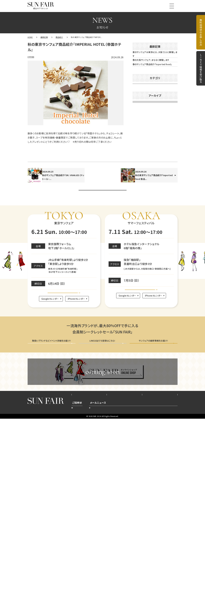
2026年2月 (140, 215)
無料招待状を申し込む (51, 507)
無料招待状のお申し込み (201, 32)
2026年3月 (140, 206)
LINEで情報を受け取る (201, 68)
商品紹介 (34, 57)
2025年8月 (140, 268)
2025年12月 (140, 232)
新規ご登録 (140, 579)
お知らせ (139, 137)
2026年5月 (140, 188)
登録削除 (117, 579)
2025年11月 (140, 241)
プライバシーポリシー (124, 563)
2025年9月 (140, 259)
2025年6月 (140, 286)
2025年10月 (140, 250)
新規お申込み (80, 579)
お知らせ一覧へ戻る (102, 336)
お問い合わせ (160, 563)
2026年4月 (140, 197)
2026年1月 (140, 224)
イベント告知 (141, 145)
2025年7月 (140, 277)
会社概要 (89, 563)
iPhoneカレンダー (78, 457)
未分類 (138, 163)
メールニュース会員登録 (153, 507)
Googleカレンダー (47, 457)
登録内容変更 (100, 579)
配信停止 (156, 579)
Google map (64, 447)
